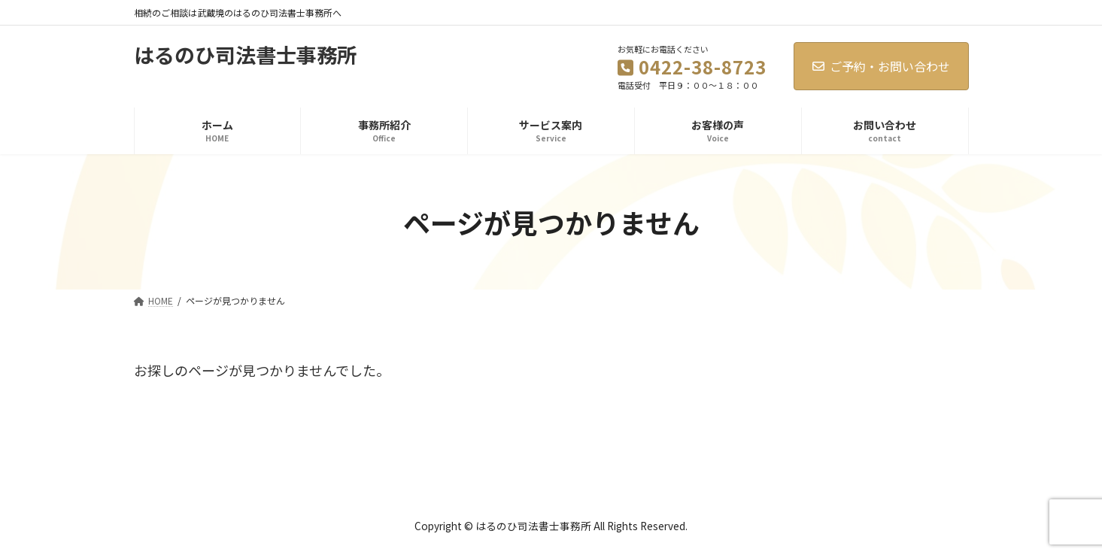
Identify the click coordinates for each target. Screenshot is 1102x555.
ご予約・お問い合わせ (881, 66)
